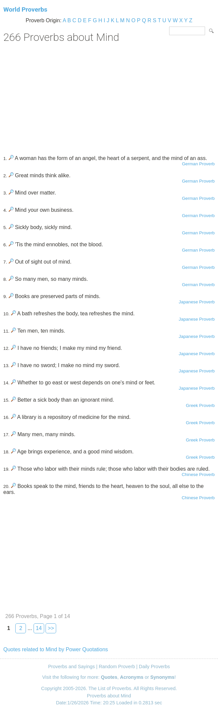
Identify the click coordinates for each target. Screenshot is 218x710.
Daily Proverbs (154, 666)
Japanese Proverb (197, 301)
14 (39, 628)
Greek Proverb (200, 405)
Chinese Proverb (198, 474)
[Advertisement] (109, 96)
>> (51, 628)
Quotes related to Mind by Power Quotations (55, 649)
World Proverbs (25, 9)
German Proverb (198, 163)
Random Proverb (117, 666)
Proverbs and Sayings (71, 666)
